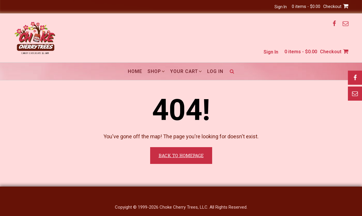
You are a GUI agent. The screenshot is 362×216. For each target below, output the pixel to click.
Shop (154, 71)
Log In (215, 71)
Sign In (276, 6)
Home (135, 71)
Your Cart (184, 71)
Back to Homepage (181, 155)
